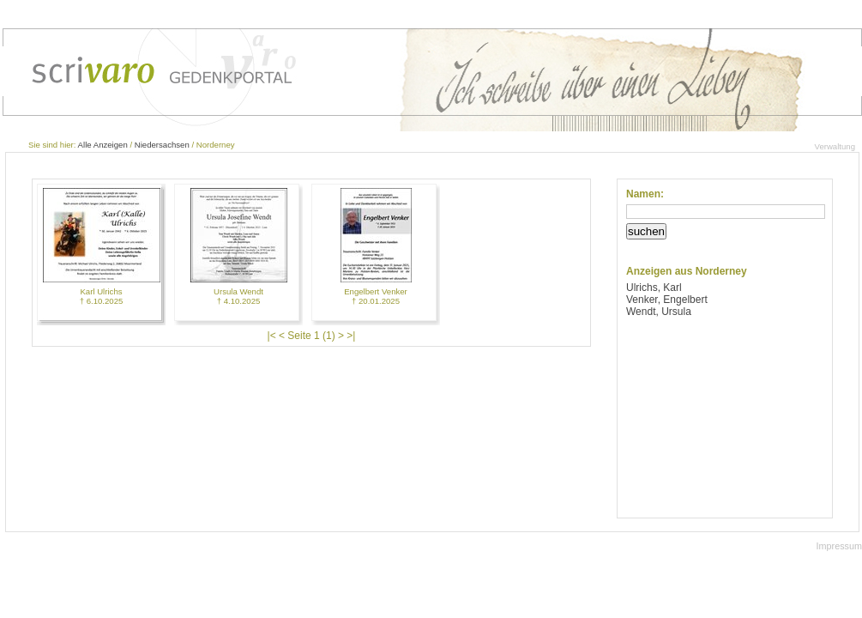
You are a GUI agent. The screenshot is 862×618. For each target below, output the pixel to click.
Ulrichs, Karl (654, 288)
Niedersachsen (162, 144)
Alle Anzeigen (103, 144)
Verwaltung (835, 146)
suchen (646, 231)
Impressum (839, 546)
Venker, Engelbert (667, 300)
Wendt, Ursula (658, 312)
